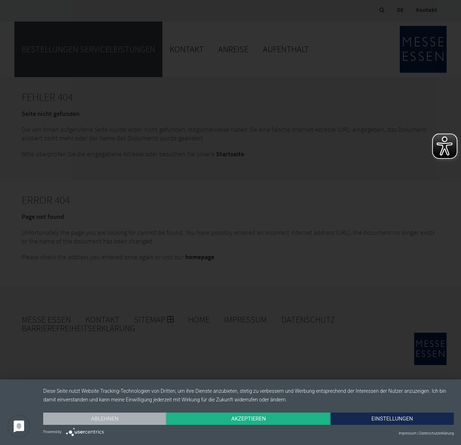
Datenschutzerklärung (436, 433)
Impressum (408, 433)
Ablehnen (104, 418)
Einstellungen (392, 418)
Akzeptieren (248, 418)
